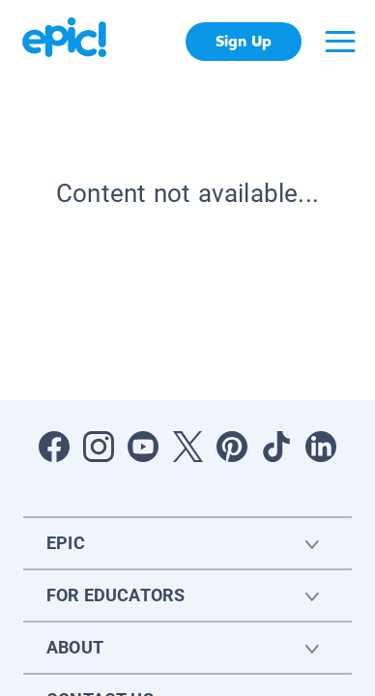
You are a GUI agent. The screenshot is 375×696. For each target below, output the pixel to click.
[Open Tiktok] (276, 446)
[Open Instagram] (98, 446)
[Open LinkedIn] (320, 446)
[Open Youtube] (143, 446)
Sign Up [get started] (243, 41)
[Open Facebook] (54, 446)
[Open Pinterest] (231, 446)
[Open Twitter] (187, 446)
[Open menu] (340, 41)
